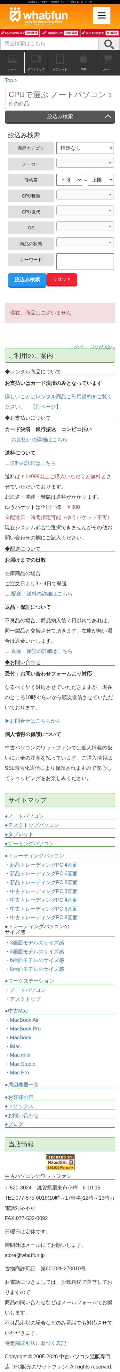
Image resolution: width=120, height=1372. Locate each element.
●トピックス (19, 1106)
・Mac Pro (17, 1072)
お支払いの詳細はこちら (39, 439)
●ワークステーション (29, 981)
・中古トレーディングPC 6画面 (41, 909)
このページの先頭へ (92, 347)
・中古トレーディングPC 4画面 (41, 900)
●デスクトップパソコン (32, 825)
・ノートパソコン (25, 990)
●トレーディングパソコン (34, 855)
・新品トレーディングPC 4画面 (41, 865)
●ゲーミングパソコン (29, 843)
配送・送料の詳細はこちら (42, 593)
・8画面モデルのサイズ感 (34, 969)
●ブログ (14, 1124)
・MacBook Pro (23, 1028)
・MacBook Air (22, 1020)
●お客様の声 (19, 1097)
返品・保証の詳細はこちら (42, 651)
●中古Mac (16, 1011)
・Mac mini (17, 1055)
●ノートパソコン (24, 816)
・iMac (13, 1046)
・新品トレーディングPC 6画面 (41, 873)
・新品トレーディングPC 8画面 (41, 882)
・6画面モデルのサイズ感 (34, 960)
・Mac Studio (20, 1064)
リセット (62, 279)
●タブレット (19, 834)
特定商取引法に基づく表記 (35, 1343)
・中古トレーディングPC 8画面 (41, 917)
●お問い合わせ (22, 1115)
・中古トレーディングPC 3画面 (41, 891)
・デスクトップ (23, 999)
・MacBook (18, 1037)
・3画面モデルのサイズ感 (34, 942)
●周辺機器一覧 (22, 1084)
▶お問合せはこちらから (33, 721)
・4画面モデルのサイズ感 (34, 951)
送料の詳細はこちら (33, 463)
